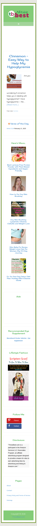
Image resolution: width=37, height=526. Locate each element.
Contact (9, 490)
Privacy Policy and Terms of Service (18, 495)
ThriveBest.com (18, 517)
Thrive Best (18, 13)
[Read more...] (12, 105)
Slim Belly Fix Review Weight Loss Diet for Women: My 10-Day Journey (18, 250)
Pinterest (16, 420)
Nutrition (15, 111)
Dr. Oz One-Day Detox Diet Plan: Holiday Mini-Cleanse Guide (18, 278)
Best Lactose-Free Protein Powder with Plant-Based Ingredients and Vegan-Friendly (18, 168)
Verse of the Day (19, 123)
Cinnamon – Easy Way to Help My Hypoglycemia (18, 61)
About (9, 486)
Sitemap (9, 500)
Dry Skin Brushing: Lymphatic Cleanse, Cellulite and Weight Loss (18, 222)
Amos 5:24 (10, 128)
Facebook (16, 426)
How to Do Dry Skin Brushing (18, 195)
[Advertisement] (18, 40)
